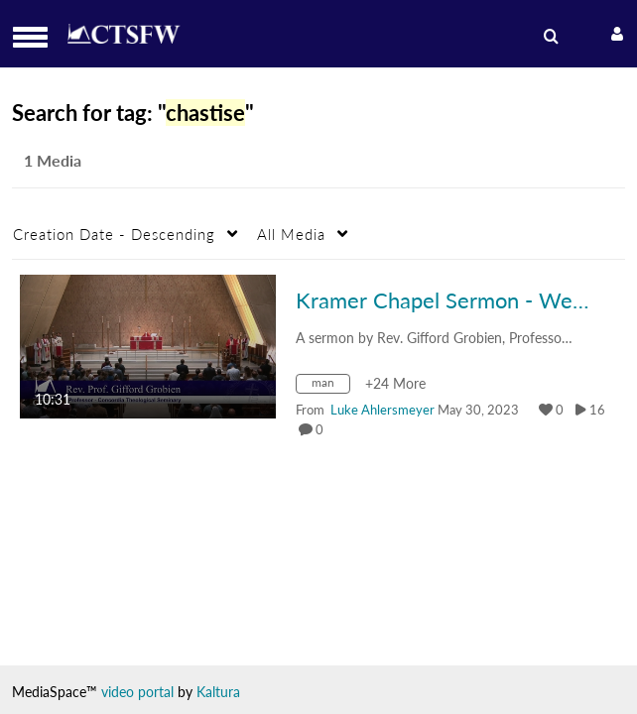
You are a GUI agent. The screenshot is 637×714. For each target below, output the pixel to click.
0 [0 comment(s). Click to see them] (322, 429)
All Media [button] (291, 234)
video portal (137, 691)
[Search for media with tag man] (330, 386)
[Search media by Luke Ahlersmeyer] (382, 409)
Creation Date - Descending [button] (114, 234)
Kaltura (218, 691)
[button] (36, 37)
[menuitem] (554, 37)
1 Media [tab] (52, 160)
